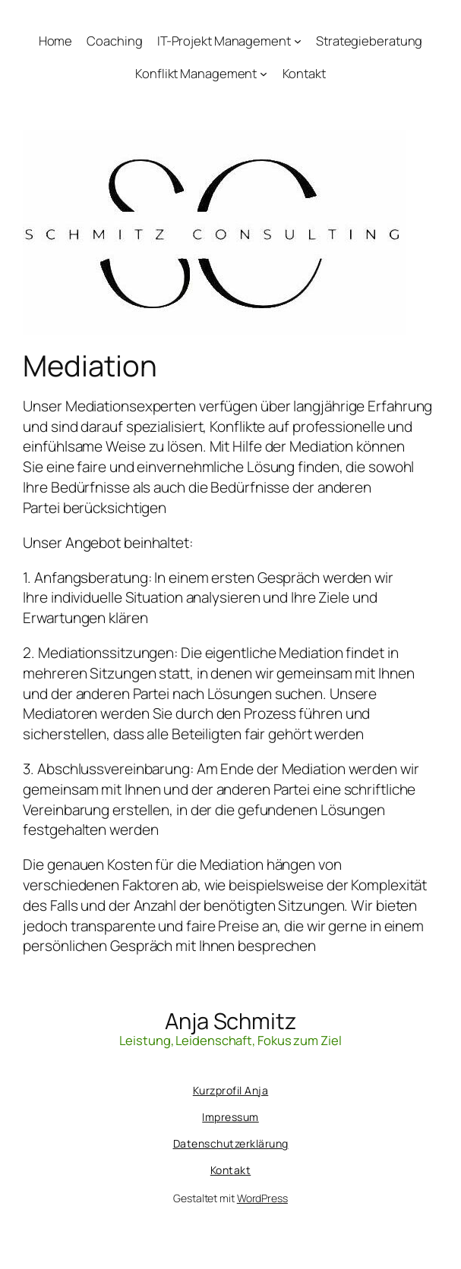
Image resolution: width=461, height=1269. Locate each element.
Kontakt (230, 1170)
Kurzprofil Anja (231, 1090)
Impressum (230, 1117)
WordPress (262, 1198)
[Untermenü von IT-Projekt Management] (298, 41)
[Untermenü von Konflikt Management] (263, 73)
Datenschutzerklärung (231, 1143)
